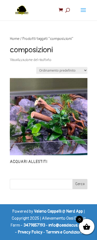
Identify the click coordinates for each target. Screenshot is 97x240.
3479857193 (34, 225)
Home (14, 38)
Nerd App (74, 211)
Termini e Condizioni (64, 232)
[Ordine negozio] (61, 70)
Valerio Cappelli (47, 211)
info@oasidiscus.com (67, 225)
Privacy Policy (30, 232)
